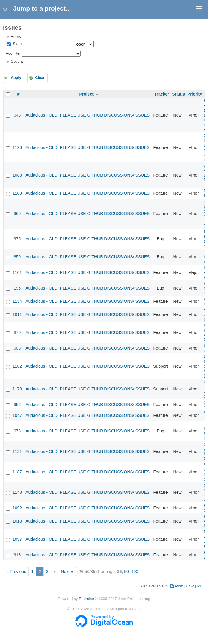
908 (17, 348)
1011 (17, 314)
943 (17, 115)
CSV (190, 586)
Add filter (13, 53)
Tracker (161, 94)
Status (17, 44)
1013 (17, 521)
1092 (17, 507)
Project (86, 94)
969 (17, 213)
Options (16, 61)
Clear (40, 78)
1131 (17, 451)
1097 (17, 539)
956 (17, 404)
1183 (17, 193)
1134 (17, 301)
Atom (178, 586)
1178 (17, 389)
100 (134, 571)
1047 (17, 415)
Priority (194, 94)
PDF (201, 586)
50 (126, 571)
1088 (17, 175)
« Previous (16, 571)
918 (17, 554)
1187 (17, 471)
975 (17, 238)
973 (17, 431)
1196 (17, 147)
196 (17, 288)
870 (17, 332)
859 (17, 256)
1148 (17, 492)
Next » (67, 571)
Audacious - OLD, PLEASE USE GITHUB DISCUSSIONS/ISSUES (87, 115)
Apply (16, 78)
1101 (17, 272)
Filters (15, 37)
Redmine (86, 599)
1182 (17, 366)
